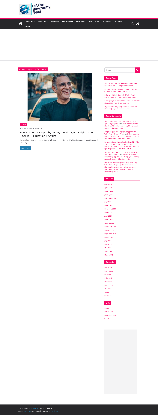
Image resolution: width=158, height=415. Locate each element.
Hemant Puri (38, 128)
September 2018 (110, 234)
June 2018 (108, 244)
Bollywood (43, 21)
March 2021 (108, 191)
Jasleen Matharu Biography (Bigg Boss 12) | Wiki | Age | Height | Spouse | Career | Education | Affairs (121, 136)
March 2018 (108, 255)
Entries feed (108, 312)
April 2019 (108, 216)
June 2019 (108, 212)
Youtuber (55, 21)
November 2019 (110, 209)
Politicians (80, 21)
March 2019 (108, 219)
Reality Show (94, 21)
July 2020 (107, 202)
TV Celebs (118, 21)
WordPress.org (109, 319)
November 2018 (110, 227)
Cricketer (107, 21)
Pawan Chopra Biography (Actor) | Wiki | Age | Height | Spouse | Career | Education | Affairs (58, 134)
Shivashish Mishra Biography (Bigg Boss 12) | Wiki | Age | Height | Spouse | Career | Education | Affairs (121, 156)
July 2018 (107, 241)
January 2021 (109, 195)
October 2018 (109, 230)
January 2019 (109, 223)
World (27, 26)
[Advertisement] (79, 45)
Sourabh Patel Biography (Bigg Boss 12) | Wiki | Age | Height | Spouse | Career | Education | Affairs (121, 146)
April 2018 (108, 251)
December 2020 (110, 198)
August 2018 (108, 237)
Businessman (67, 21)
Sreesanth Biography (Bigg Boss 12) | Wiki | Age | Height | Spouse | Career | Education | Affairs (121, 126)
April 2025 (108, 184)
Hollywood (30, 21)
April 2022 (108, 188)
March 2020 (108, 205)
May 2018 (107, 248)
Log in (106, 308)
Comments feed (110, 315)
